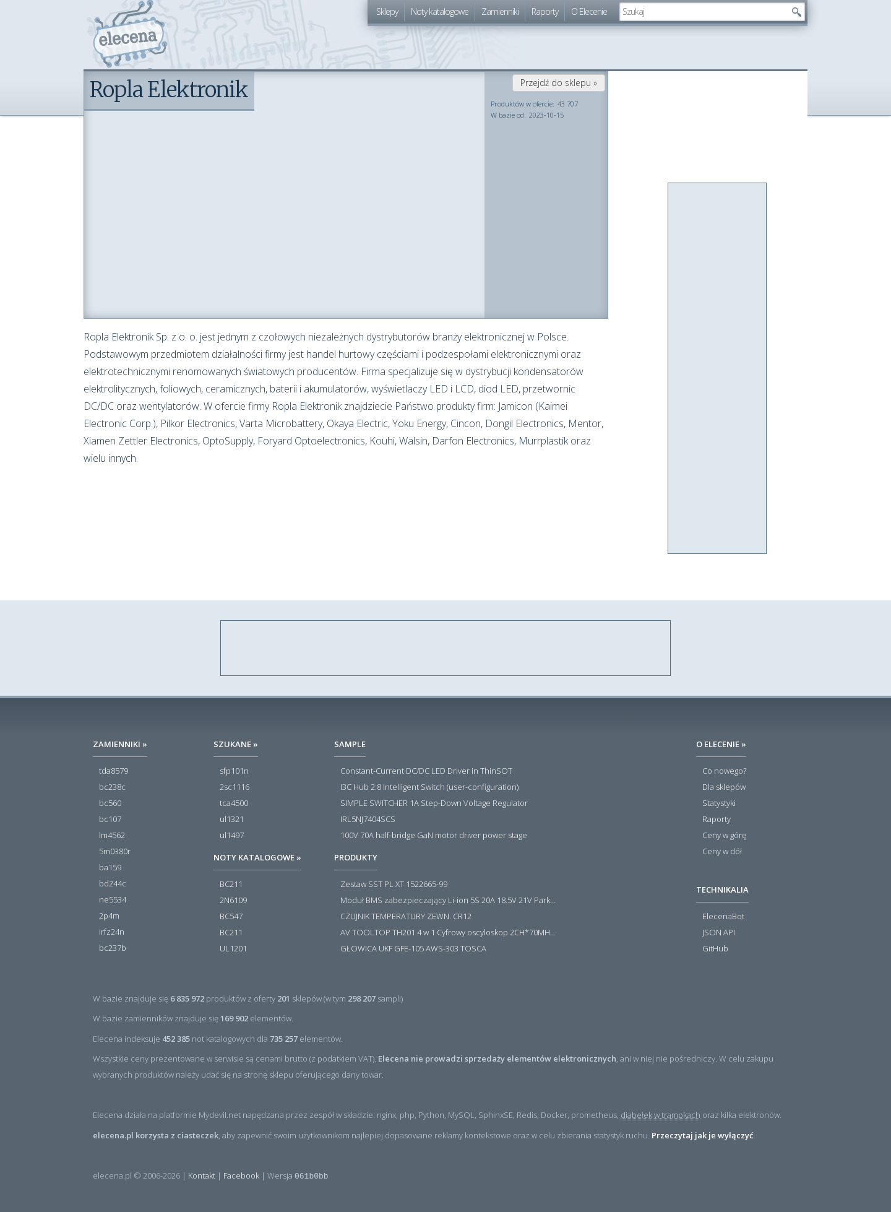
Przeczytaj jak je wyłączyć (702, 1135)
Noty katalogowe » (257, 857)
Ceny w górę (724, 836)
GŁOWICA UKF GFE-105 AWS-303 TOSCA (413, 949)
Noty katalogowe (439, 11)
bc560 (110, 803)
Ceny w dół (722, 852)
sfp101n (234, 771)
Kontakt (201, 1175)
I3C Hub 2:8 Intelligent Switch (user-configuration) (429, 787)
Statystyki (719, 803)
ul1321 (232, 820)
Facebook (241, 1175)
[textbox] (702, 11)
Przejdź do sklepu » (558, 83)
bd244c (112, 884)
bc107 (110, 820)
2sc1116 (234, 787)
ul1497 (232, 836)
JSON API (718, 933)
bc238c (112, 787)
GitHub (715, 949)
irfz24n (111, 932)
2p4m (109, 916)
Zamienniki (500, 11)
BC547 (231, 917)
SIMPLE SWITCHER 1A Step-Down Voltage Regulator (434, 803)
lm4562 (112, 836)
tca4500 (234, 803)
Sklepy (387, 11)
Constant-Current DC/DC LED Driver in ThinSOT (426, 771)
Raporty (545, 11)
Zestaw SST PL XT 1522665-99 (393, 885)
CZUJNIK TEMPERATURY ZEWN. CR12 (405, 917)
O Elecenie (589, 11)
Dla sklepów (724, 787)
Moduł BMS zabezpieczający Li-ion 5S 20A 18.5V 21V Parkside (448, 901)
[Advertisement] (717, 369)
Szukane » (235, 744)
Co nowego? (724, 771)
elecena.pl (130, 34)
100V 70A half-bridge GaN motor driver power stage (433, 836)
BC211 (231, 885)
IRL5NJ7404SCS (367, 820)
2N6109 (233, 901)
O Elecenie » (721, 744)
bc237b (112, 948)
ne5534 (112, 900)
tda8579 (113, 771)
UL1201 (233, 949)
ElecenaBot (723, 917)
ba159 (110, 868)
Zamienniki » (120, 744)
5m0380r (115, 852)
